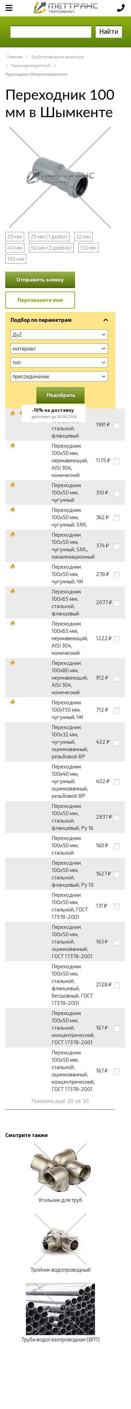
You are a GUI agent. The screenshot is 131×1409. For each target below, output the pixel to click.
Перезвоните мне (40, 300)
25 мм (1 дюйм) (49, 236)
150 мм (15, 259)
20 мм (14, 236)
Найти (108, 31)
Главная (14, 56)
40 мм (14, 247)
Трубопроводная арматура (57, 56)
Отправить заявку (40, 279)
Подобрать (61, 395)
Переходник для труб (31, 65)
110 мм (88, 247)
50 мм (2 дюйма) (51, 247)
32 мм (83, 236)
